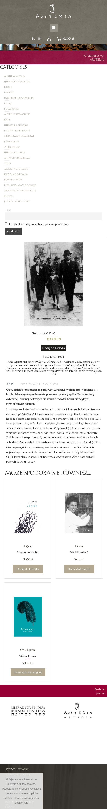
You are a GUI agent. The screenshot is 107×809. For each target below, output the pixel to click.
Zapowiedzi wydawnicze (73, 130)
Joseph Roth (11, 108)
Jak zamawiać (68, 807)
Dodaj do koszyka (53, 282)
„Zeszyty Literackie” (70, 119)
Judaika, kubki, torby (70, 136)
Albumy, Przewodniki (71, 92)
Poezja (62, 86)
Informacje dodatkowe (39, 318)
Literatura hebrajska (70, 76)
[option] (28, 645)
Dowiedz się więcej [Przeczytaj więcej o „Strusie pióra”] (28, 607)
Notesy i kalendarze (17, 103)
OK (26, 802)
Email (8, 144)
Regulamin (50, 807)
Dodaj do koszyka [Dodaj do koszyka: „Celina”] (79, 503)
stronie (19, 802)
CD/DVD (9, 136)
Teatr (7, 119)
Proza (8, 81)
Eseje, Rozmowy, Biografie (20, 130)
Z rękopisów (65, 108)
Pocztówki (11, 92)
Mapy (62, 763)
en (39, 38)
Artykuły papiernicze (70, 114)
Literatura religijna (70, 97)
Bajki (7, 97)
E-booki (62, 81)
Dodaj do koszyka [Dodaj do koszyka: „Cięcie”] (28, 503)
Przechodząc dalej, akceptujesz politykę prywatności (37, 158)
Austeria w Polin (14, 76)
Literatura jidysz (14, 114)
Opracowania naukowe (73, 103)
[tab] (10, 318)
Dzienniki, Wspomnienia (18, 86)
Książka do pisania (16, 125)
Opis (10, 318)
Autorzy (56, 803)
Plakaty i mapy (67, 125)
